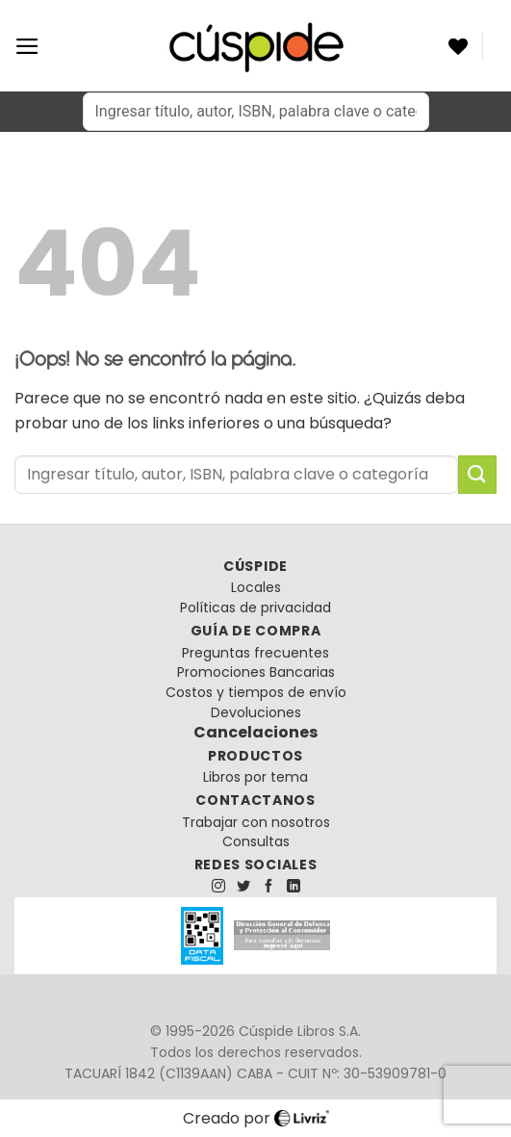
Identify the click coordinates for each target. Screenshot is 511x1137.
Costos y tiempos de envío (256, 692)
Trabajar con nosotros (256, 822)
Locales (256, 587)
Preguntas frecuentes (255, 652)
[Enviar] (477, 474)
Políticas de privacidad (255, 607)
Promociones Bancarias (256, 672)
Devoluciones (256, 712)
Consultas (256, 841)
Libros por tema (255, 777)
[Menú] (27, 46)
